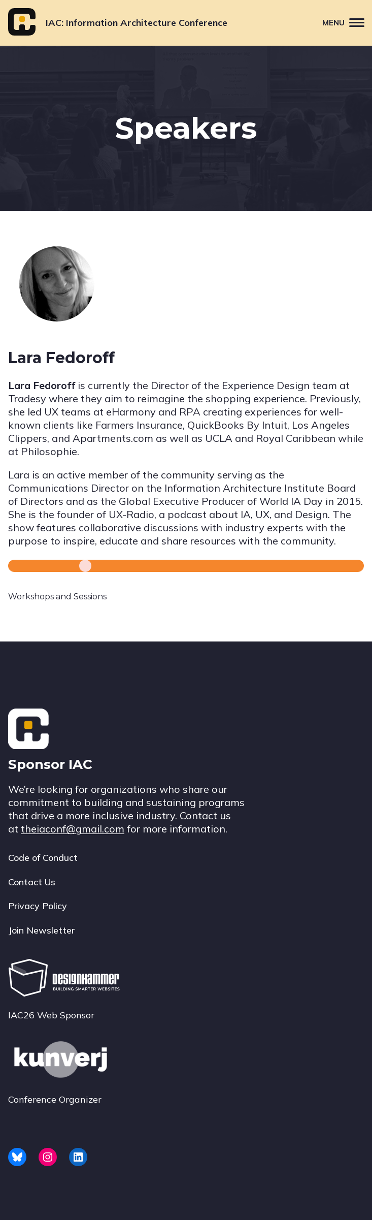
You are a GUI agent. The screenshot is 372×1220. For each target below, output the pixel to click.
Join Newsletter (41, 930)
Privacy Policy (37, 906)
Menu (347, 22)
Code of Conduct (43, 857)
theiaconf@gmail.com (72, 828)
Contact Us (31, 882)
